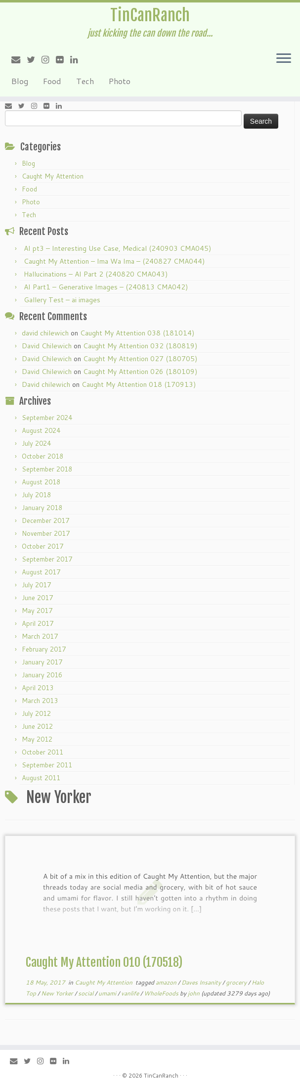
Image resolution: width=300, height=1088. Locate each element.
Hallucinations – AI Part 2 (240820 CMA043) (96, 274)
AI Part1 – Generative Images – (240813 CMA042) (106, 287)
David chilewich (46, 384)
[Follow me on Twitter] (34, 59)
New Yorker (58, 993)
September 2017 (47, 559)
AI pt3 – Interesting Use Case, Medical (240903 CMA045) (117, 248)
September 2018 (47, 469)
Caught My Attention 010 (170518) (104, 962)
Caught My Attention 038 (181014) (137, 333)
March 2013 (40, 700)
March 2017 (40, 636)
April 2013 (37, 687)
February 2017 (44, 649)
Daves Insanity (201, 982)
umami (108, 993)
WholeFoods (162, 993)
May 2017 (37, 610)
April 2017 (37, 623)
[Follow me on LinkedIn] (77, 59)
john (194, 993)
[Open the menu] (283, 58)
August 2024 (41, 430)
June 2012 (37, 726)
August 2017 (41, 572)
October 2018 (42, 456)
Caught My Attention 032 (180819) (140, 346)
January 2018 (42, 507)
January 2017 (42, 662)
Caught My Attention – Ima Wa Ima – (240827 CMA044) (114, 261)
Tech (85, 81)
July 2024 (36, 443)
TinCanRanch (150, 15)
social (86, 993)
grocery (237, 982)
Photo (119, 81)
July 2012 (36, 713)
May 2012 (37, 739)
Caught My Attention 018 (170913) (139, 384)
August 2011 (41, 777)
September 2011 (47, 764)
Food (52, 81)
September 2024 (47, 417)
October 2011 (42, 752)
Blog (19, 81)
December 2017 (45, 520)
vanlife (130, 993)
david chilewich (45, 333)
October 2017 (42, 546)
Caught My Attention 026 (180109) (140, 372)
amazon (167, 982)
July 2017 (36, 584)
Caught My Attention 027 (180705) (140, 359)
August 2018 (41, 481)
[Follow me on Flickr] (63, 59)
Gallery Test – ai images (62, 300)
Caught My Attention (53, 176)
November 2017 (46, 533)
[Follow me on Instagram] (49, 59)
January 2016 (42, 674)
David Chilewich (47, 346)
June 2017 (37, 597)
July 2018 (36, 494)
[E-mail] (19, 59)
